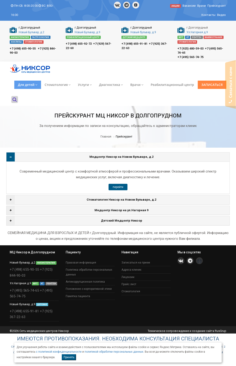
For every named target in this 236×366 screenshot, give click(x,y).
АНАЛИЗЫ (16, 42)
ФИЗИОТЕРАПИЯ (20, 37)
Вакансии (189, 5)
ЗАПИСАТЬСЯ (212, 84)
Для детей (27, 84)
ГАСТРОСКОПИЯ (40, 37)
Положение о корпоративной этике (89, 288)
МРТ (181, 37)
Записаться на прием (135, 262)
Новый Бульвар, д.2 (31, 32)
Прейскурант (216, 5)
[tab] (118, 156)
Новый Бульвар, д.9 (87, 32)
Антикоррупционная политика (85, 281)
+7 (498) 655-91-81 (134, 43)
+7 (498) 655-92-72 (79, 43)
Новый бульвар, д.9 (143, 32)
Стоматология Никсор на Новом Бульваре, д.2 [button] (121, 199)
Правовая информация (81, 262)
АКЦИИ (175, 6)
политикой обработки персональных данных (114, 351)
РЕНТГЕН (196, 37)
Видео (221, 15)
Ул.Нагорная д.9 (197, 32)
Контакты (208, 15)
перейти (118, 187)
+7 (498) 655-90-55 (23, 48)
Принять (69, 357)
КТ (187, 37)
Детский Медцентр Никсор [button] (121, 220)
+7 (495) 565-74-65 (24, 290)
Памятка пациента (78, 296)
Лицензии (127, 277)
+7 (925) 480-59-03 (190, 48)
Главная (105, 136)
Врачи (201, 5)
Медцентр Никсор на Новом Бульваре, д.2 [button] (121, 156)
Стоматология (58, 84)
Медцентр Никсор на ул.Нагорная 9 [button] (121, 210)
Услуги (85, 84)
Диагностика (111, 84)
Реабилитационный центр (172, 84)
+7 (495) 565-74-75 (190, 57)
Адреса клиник (131, 269)
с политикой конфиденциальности (59, 351)
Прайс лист (128, 284)
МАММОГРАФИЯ (213, 37)
